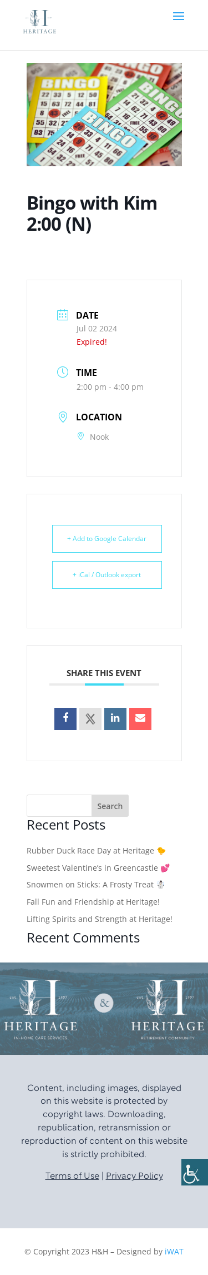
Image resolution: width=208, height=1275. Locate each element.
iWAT (174, 1251)
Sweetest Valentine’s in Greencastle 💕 (98, 867)
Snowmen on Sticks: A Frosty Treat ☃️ (96, 884)
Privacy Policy (134, 1176)
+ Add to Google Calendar (106, 538)
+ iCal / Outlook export (107, 574)
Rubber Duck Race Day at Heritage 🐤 (96, 850)
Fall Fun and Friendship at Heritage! (93, 901)
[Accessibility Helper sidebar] (194, 1172)
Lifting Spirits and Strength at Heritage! (100, 919)
